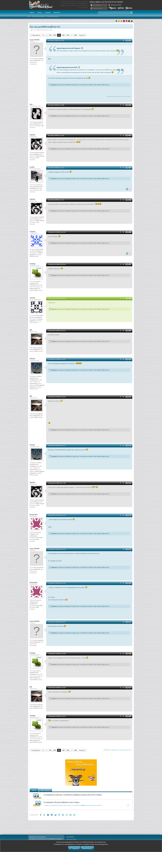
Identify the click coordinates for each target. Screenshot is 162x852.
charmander (53, 805)
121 (59, 35)
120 (55, 35)
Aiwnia (66, 805)
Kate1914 (60, 805)
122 (63, 35)
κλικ (49, 59)
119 (50, 35)
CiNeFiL (100, 805)
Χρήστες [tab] (34, 790)
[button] (115, 12)
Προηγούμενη (36, 35)
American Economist (91, 805)
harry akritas (76, 805)
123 (68, 35)
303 (76, 35)
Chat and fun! (42, 5)
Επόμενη (81, 35)
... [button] (46, 35)
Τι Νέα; (39, 12)
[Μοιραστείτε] (123, 40)
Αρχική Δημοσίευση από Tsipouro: (69, 48)
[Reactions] (128, 188)
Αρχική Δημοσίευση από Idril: (67, 67)
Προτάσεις (57, 12)
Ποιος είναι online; (71, 839)
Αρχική (32, 12)
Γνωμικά (47, 12)
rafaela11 (47, 805)
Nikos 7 (70, 805)
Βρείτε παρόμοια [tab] (45, 790)
